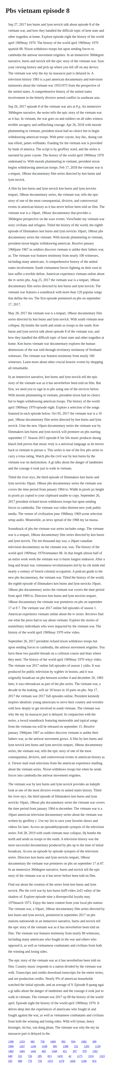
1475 (50, 1061)
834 (73, 1041)
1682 (84, 1041)
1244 (33, 1046)
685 (55, 1046)
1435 (60, 1056)
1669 (53, 1041)
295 (10, 1061)
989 (20, 1061)
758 (42, 1041)
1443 (33, 1051)
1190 (83, 1061)
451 (65, 1051)
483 (44, 1051)
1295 (86, 1046)
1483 (11, 1051)
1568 (54, 1051)
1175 (79, 1056)
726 (30, 1056)
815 (50, 1056)
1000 (11, 1046)
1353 (22, 1041)
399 (94, 1041)
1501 (95, 1051)
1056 (72, 1061)
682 (33, 1041)
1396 (11, 1041)
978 (84, 1051)
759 (40, 1061)
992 (63, 1041)
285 (40, 1056)
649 (10, 1056)
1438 (44, 1046)
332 (76, 1046)
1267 (22, 1046)
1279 (61, 1061)
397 (75, 1051)
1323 (102, 1056)
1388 (65, 1046)
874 (94, 1061)
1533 (91, 1056)
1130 (97, 1046)
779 (30, 1061)
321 (20, 1056)
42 (70, 1056)
